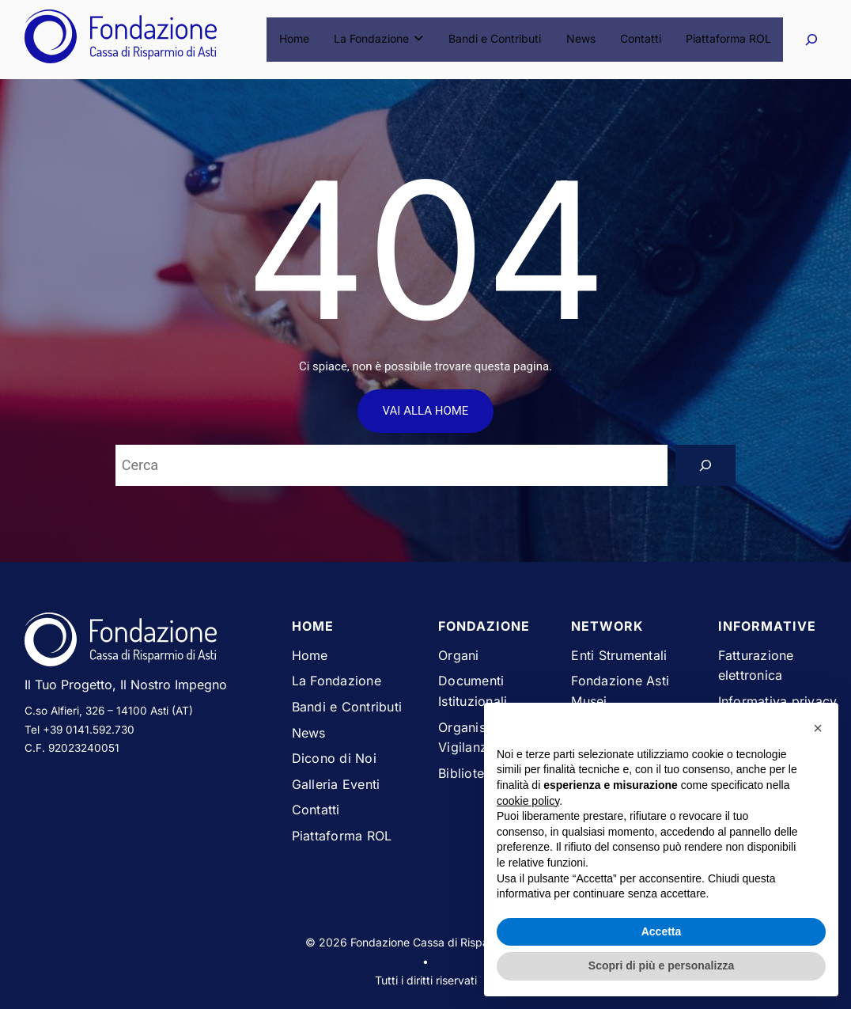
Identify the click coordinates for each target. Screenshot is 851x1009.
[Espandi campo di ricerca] (811, 39)
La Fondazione (383, 39)
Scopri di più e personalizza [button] (661, 965)
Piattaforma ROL (728, 39)
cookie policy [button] (528, 801)
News (582, 39)
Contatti (641, 39)
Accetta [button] (661, 931)
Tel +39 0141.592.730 (79, 729)
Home (301, 39)
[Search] (705, 465)
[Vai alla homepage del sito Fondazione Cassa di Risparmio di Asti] (146, 642)
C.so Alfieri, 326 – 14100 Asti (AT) (109, 710)
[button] (817, 728)
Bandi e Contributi (498, 39)
